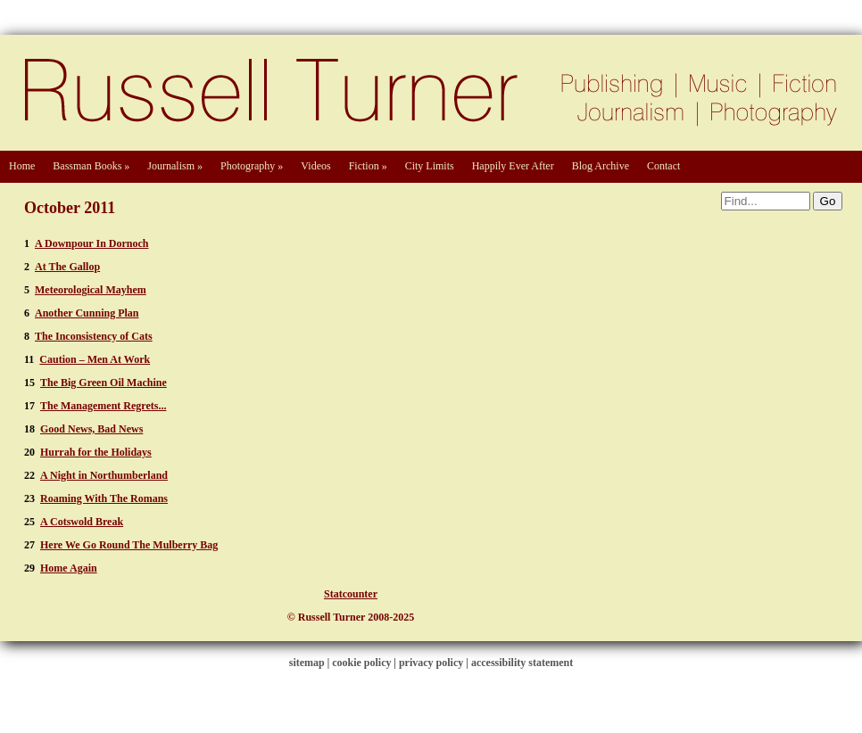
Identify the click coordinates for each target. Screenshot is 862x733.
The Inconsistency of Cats (94, 336)
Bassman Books (91, 166)
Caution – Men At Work (94, 359)
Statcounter (350, 594)
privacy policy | (435, 662)
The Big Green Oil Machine (103, 382)
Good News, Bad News (91, 429)
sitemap (307, 662)
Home (22, 166)
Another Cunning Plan (86, 313)
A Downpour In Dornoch (91, 243)
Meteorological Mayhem (90, 290)
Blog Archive (600, 166)
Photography (251, 166)
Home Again (68, 568)
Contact (663, 166)
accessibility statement (522, 662)
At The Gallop (67, 266)
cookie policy (361, 662)
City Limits (429, 166)
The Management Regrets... (103, 405)
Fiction (368, 166)
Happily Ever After (513, 166)
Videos (315, 166)
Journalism (175, 166)
